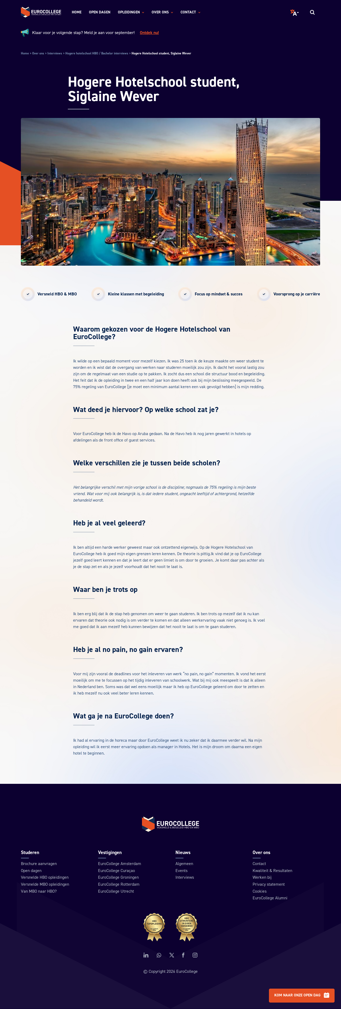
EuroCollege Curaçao (116, 870)
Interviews (184, 877)
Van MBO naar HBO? (39, 891)
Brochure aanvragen (39, 863)
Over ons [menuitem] (162, 12)
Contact (259, 863)
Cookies (260, 891)
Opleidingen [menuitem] (131, 12)
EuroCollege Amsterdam (119, 863)
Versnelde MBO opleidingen (45, 884)
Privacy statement (269, 884)
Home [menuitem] (76, 12)
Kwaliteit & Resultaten (272, 870)
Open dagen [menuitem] (99, 12)
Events (181, 870)
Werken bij (262, 877)
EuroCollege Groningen (118, 877)
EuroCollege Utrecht (116, 891)
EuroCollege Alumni (270, 898)
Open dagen (31, 870)
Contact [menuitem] (190, 12)
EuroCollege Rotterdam (119, 884)
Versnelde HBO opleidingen (45, 877)
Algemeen (184, 863)
